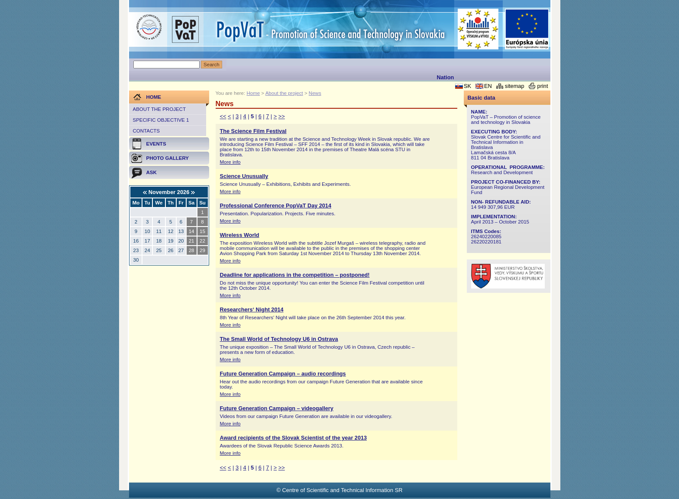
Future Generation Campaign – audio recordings (283, 374)
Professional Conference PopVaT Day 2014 (275, 206)
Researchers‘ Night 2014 (252, 310)
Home (253, 93)
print (542, 86)
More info (230, 162)
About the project (159, 109)
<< (223, 116)
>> (281, 116)
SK (467, 86)
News (315, 93)
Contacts (146, 130)
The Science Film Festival (253, 131)
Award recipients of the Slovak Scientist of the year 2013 (293, 438)
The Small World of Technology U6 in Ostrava (279, 339)
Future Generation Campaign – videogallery (276, 408)
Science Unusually (244, 176)
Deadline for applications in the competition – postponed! (295, 275)
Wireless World (239, 235)
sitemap (514, 86)
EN (488, 86)
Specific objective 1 (161, 120)
